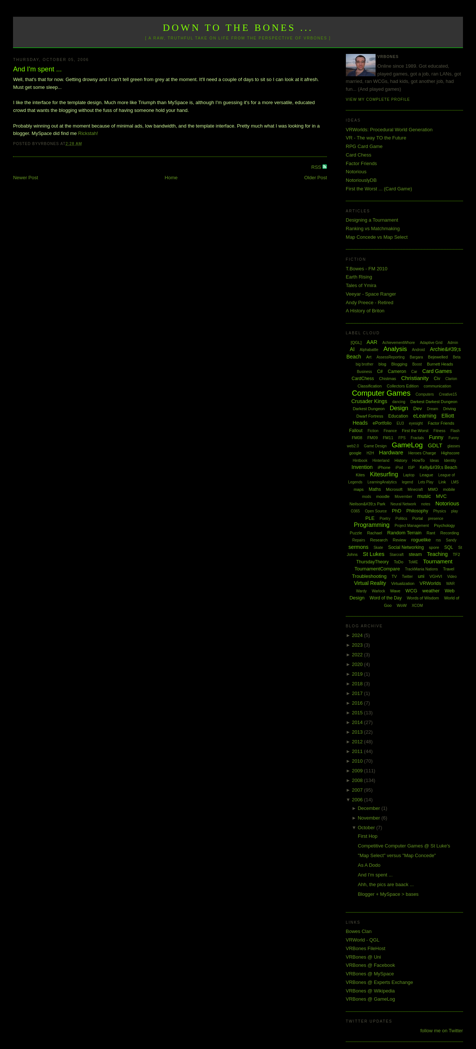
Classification (369, 386)
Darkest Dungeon (369, 408)
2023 (358, 645)
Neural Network (403, 504)
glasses (453, 446)
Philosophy (417, 511)
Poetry (385, 519)
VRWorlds (430, 583)
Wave (395, 591)
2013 (358, 732)
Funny (436, 437)
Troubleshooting (369, 576)
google (355, 453)
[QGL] (356, 342)
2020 (358, 664)
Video (452, 577)
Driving (449, 408)
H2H (370, 453)
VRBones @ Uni (363, 957)
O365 (355, 511)
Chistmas (387, 378)
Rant (431, 533)
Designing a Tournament (372, 220)
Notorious (356, 171)
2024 (358, 635)
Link (442, 482)
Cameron (397, 371)
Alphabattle (369, 350)
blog (382, 364)
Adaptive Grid (431, 343)
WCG (411, 590)
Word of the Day (386, 598)
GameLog (407, 445)
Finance (390, 431)
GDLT (435, 445)
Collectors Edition (403, 386)
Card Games (437, 371)
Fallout (356, 430)
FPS (401, 438)
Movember (403, 497)
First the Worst (415, 430)
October (367, 827)
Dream (432, 409)
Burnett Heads (440, 364)
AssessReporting (390, 357)
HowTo (418, 460)
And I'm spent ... (37, 69)
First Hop (367, 836)
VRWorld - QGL (363, 940)
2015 (358, 712)
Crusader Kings (369, 401)
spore (434, 547)
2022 (358, 654)
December (370, 808)
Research (378, 540)
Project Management (412, 526)
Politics (401, 519)
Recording (449, 533)
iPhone (384, 467)
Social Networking (406, 547)
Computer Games (381, 393)
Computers (425, 394)
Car (414, 372)
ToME (413, 562)
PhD (396, 511)
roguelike (421, 540)
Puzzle (356, 533)
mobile (449, 489)
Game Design (375, 446)
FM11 (388, 437)
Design (399, 408)
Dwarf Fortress (369, 416)
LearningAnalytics (382, 482)
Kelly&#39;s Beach (438, 467)
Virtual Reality (370, 583)
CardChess (363, 378)
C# (380, 371)
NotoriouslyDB (361, 180)
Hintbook (360, 460)
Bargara (416, 357)
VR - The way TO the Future (376, 138)
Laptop (409, 475)
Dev (417, 408)
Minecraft (415, 490)
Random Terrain (404, 532)
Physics (439, 511)
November (370, 818)
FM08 (357, 437)
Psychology (444, 525)
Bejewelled (438, 357)
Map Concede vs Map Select (377, 237)
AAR (372, 342)
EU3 (400, 423)
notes (425, 504)
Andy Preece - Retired (369, 302)
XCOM (417, 606)
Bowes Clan (359, 931)
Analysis (395, 349)
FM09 (372, 437)
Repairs (358, 540)
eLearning (424, 416)
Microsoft (394, 489)
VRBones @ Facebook (370, 965)
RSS (316, 167)
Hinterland (381, 460)
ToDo (398, 562)
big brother (364, 364)
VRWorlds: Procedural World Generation (389, 129)
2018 (358, 683)
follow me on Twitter (441, 1030)
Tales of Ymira (361, 285)
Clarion (451, 379)
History (401, 460)
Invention (362, 467)
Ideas (434, 460)
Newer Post (25, 177)
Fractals (417, 438)
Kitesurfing (384, 474)
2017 (358, 693)
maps (359, 489)
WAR (450, 584)
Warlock (378, 591)
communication (437, 386)
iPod (399, 468)
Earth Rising (359, 277)
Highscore (450, 453)
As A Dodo (369, 865)
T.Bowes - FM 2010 (366, 268)
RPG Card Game (364, 146)
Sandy (451, 540)
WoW (402, 605)
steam (415, 554)
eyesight (416, 423)
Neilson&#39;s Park (368, 504)
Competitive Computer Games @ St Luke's (404, 846)
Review (399, 540)
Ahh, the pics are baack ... (386, 884)
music (424, 496)
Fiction (372, 431)
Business (364, 372)
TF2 (456, 554)
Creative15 (448, 394)
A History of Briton (365, 310)
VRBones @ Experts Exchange (379, 982)
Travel (448, 569)
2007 (358, 790)
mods (366, 497)
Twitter (407, 577)
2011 (358, 751)
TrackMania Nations (421, 569)
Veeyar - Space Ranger (371, 294)
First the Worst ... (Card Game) (379, 189)
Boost (417, 364)
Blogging (399, 364)
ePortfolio (382, 423)
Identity (450, 460)
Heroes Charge (422, 453)
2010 (358, 761)
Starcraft (396, 555)
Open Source (376, 511)
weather (431, 590)
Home (171, 177)
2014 (358, 722)
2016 (358, 703)
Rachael (374, 533)
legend (407, 482)
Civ (437, 378)
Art (369, 357)
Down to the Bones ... (238, 27)
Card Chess (359, 155)
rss (438, 540)
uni (421, 576)
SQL (448, 547)
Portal (417, 518)
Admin (452, 343)
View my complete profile (378, 99)
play (454, 511)
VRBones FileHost (365, 948)
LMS (455, 482)
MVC (441, 496)
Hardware (391, 452)
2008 (358, 780)
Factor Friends (361, 163)
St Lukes (373, 554)
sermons (358, 547)
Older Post (315, 177)
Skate (378, 548)
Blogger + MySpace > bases (388, 894)
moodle (383, 496)
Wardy (361, 591)
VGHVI (436, 576)
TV (394, 576)
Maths (375, 489)
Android (418, 350)
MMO (433, 489)
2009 (358, 770)
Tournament (437, 561)
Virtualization (403, 583)
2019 (358, 674)
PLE (370, 518)
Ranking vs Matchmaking (373, 228)
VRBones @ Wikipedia (370, 991)
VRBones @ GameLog (370, 999)
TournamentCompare (377, 569)
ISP (411, 467)
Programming (371, 525)
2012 (358, 741)
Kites (360, 475)
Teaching (437, 554)
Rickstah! (88, 133)
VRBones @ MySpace (370, 973)
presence (435, 519)
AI (352, 349)
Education (398, 416)
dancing (398, 402)
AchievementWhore (398, 343)
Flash (454, 431)
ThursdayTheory (372, 561)
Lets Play (425, 482)
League (426, 475)
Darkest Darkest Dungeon (433, 401)
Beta (457, 357)
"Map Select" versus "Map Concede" (397, 855)
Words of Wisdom (423, 598)
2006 (358, 799)
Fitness (440, 431)
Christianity (415, 378)
